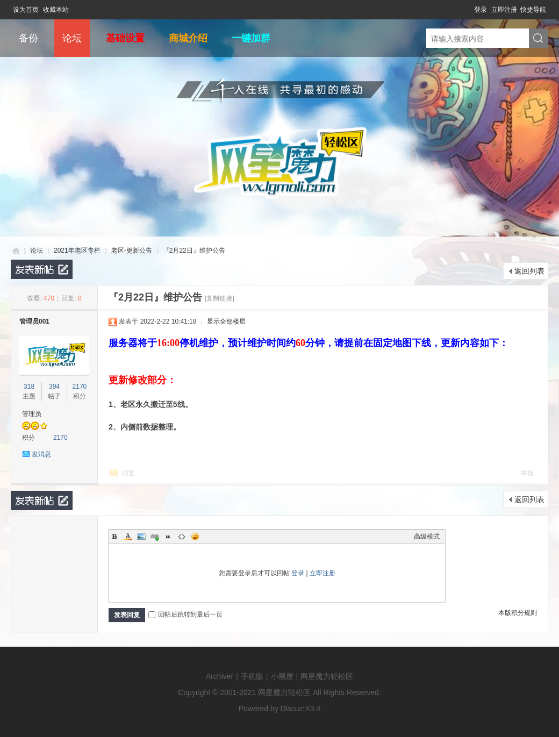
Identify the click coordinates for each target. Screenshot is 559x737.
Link (154, 536)
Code (181, 536)
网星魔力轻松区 (15, 251)
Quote (168, 536)
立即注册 (504, 9)
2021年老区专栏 (77, 250)
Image (141, 536)
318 (29, 386)
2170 (80, 386)
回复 (128, 473)
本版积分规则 (517, 613)
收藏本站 (56, 9)
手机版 (252, 676)
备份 (28, 38)
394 (54, 386)
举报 (527, 473)
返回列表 (529, 271)
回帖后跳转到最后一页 (185, 614)
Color (128, 536)
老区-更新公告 (131, 250)
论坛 (72, 38)
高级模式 (427, 536)
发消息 (41, 454)
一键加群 (251, 38)
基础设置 (125, 38)
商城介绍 (188, 38)
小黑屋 (282, 676)
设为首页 (26, 9)
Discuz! (293, 708)
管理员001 (34, 321)
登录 (480, 9)
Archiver (219, 676)
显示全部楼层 (226, 321)
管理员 (31, 414)
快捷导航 (533, 9)
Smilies (195, 536)
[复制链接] (219, 298)
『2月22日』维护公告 (194, 250)
